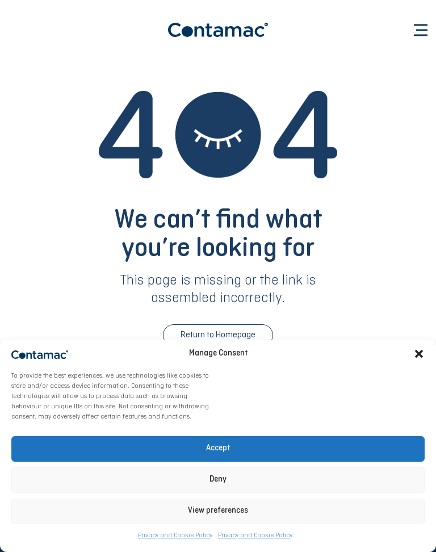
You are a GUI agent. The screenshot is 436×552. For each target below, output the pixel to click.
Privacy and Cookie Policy (175, 535)
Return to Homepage (218, 335)
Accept (218, 448)
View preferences (218, 511)
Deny (218, 479)
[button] (419, 353)
